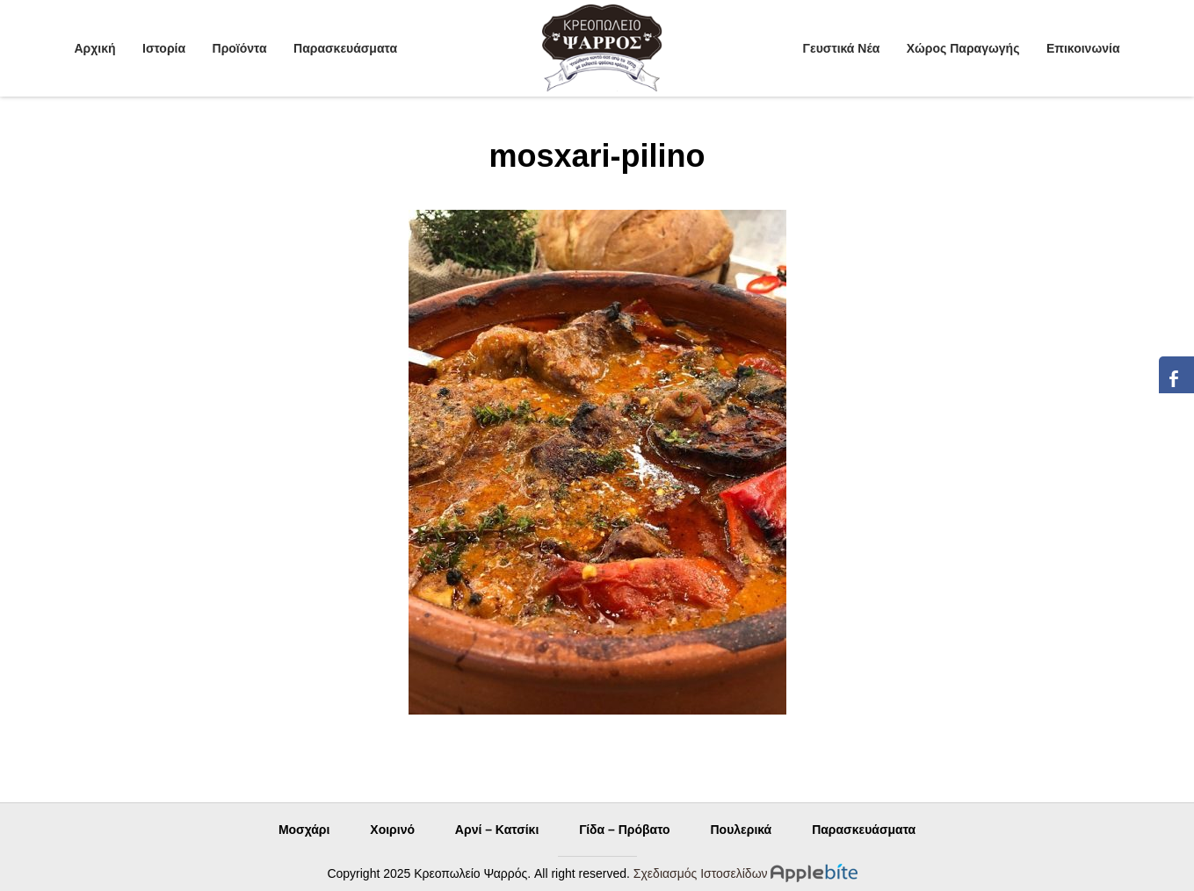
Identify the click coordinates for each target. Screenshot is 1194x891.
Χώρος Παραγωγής (963, 48)
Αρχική (95, 48)
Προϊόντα (240, 48)
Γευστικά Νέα (841, 48)
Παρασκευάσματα (345, 48)
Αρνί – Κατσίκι (497, 830)
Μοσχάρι (304, 830)
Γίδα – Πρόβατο (624, 830)
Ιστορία (163, 48)
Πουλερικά (740, 830)
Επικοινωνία (1083, 48)
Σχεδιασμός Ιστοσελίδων (700, 873)
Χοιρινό (392, 830)
